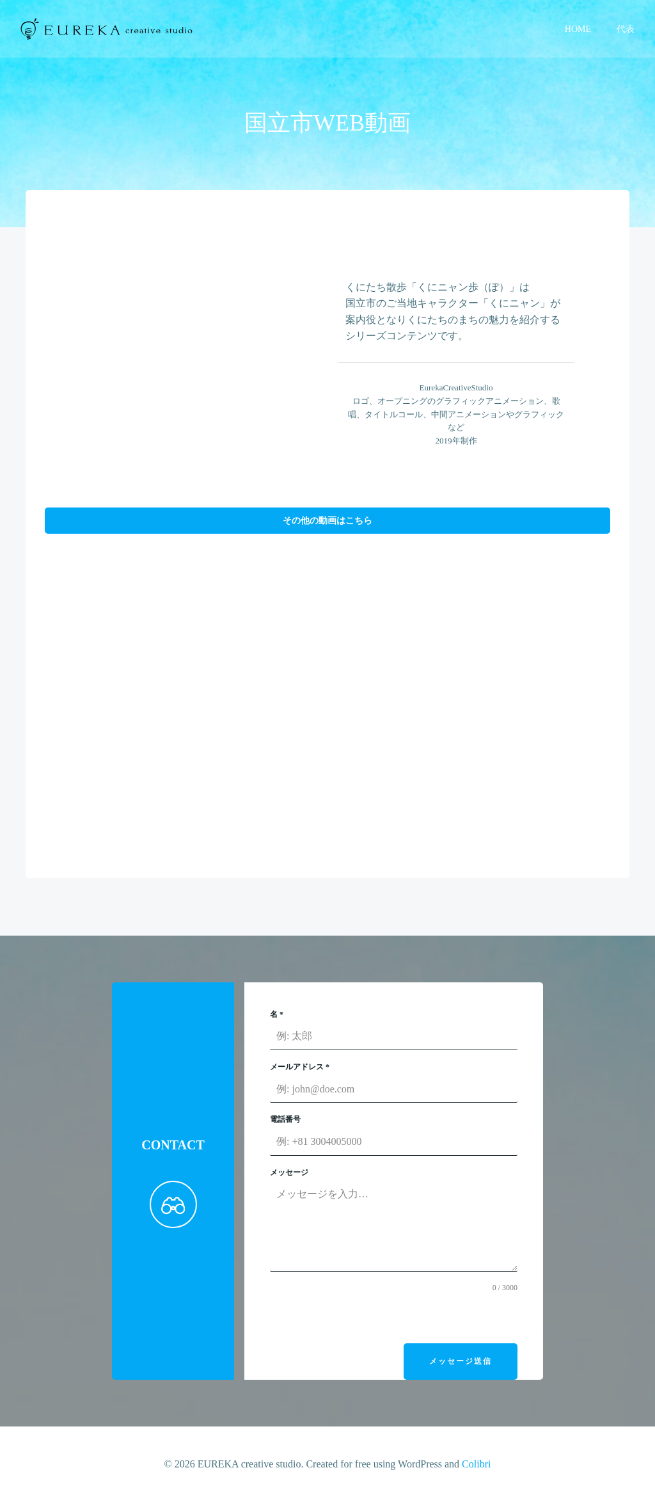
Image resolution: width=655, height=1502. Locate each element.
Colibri (476, 1463)
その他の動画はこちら (327, 520)
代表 (626, 29)
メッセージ (289, 1172)
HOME (578, 29)
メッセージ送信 (460, 1361)
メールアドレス (299, 1066)
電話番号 (285, 1119)
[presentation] (367, 1318)
